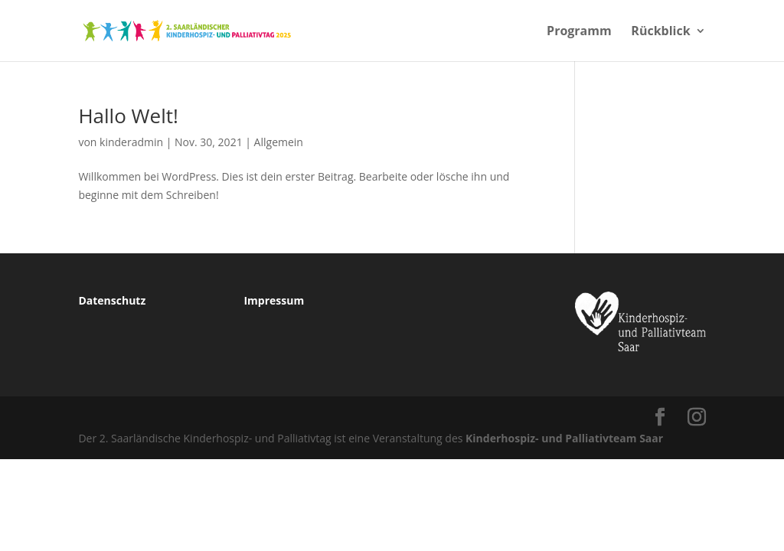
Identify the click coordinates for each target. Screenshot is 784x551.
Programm (579, 32)
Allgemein (278, 142)
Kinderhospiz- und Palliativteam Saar (564, 438)
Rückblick (660, 32)
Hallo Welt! (128, 115)
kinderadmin (131, 142)
